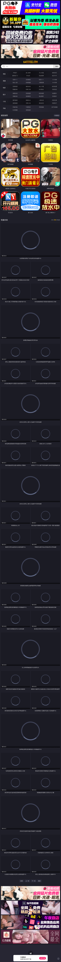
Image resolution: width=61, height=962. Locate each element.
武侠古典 (54, 100)
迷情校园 (15, 103)
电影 (4, 88)
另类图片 (54, 96)
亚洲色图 (28, 93)
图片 (4, 94)
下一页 (33, 881)
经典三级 (28, 89)
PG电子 (15, 73)
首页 (21, 881)
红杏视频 (15, 110)
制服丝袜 (15, 89)
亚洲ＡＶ (15, 79)
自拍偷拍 (28, 79)
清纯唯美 (28, 96)
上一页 (27, 881)
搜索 (56, 66)
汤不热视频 (54, 107)
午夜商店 (28, 107)
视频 (4, 81)
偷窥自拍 (15, 93)
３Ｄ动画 (54, 79)
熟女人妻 (15, 82)
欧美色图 (41, 93)
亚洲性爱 (15, 86)
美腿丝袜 (15, 96)
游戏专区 (54, 73)
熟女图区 (41, 96)
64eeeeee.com (30, 62)
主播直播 (41, 82)
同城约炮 (15, 107)
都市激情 (15, 100)
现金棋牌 (41, 75)
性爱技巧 (54, 103)
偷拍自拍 (28, 86)
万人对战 (41, 73)
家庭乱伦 (28, 100)
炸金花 (28, 75)
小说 (4, 101)
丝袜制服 (28, 82)
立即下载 (42, 958)
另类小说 (28, 103)
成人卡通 (41, 86)
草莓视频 (41, 107)
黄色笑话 (41, 103)
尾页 (39, 881)
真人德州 (28, 73)
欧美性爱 (54, 86)
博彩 (4, 74)
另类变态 (54, 89)
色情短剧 (28, 110)
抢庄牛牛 (54, 75)
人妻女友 (41, 100)
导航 (4, 108)
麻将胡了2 (15, 75)
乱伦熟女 (41, 89)
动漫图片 (54, 93)
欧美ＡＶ (41, 79)
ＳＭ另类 (54, 82)
